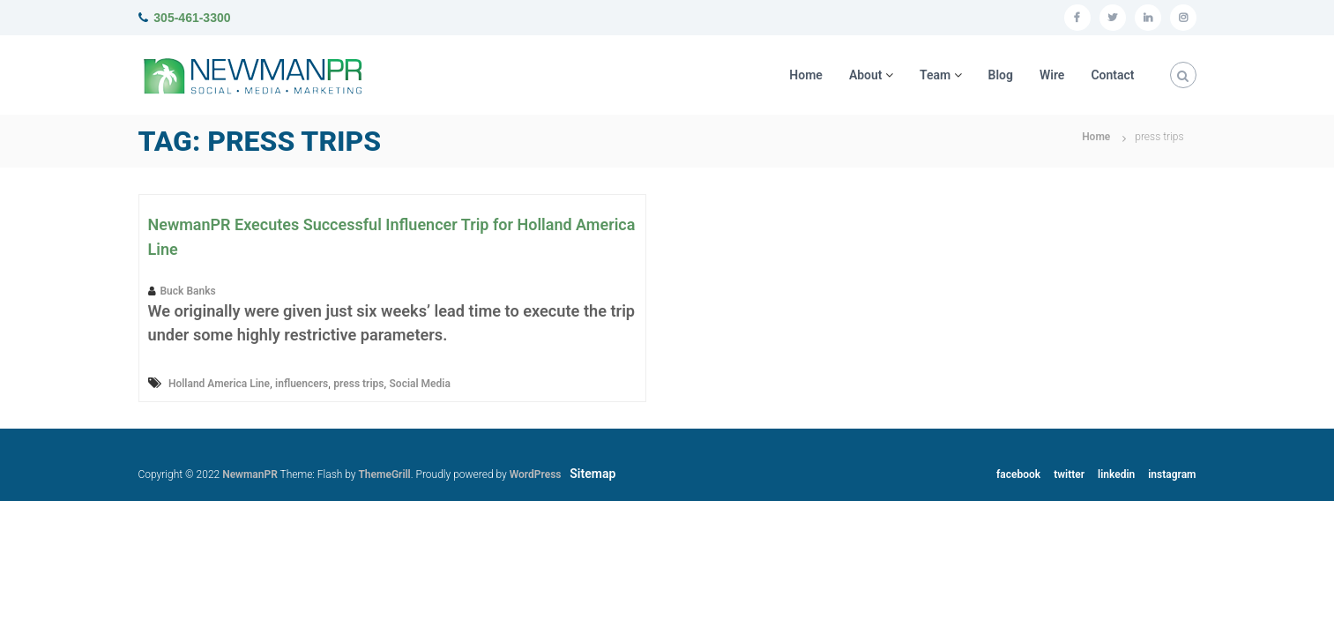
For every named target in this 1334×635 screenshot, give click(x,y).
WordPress (536, 474)
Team (935, 75)
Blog (1000, 75)
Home (806, 75)
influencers (301, 383)
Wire (1052, 75)
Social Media (420, 383)
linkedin (1116, 474)
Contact (1112, 75)
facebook (1018, 474)
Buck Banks (188, 291)
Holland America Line (219, 383)
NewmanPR (250, 474)
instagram (1172, 474)
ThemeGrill (384, 474)
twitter (1069, 474)
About (866, 75)
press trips (358, 383)
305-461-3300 (191, 18)
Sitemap (592, 474)
